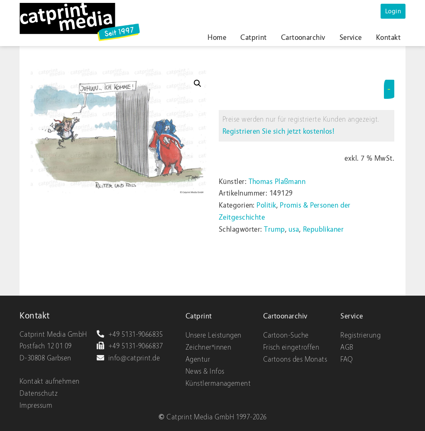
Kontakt (388, 37)
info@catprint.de (128, 358)
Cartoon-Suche (286, 335)
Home (217, 37)
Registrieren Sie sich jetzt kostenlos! (278, 131)
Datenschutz (39, 393)
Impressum (36, 405)
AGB (346, 347)
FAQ (346, 359)
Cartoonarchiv (303, 37)
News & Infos (205, 371)
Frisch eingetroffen (291, 347)
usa (293, 229)
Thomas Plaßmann (277, 181)
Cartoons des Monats (295, 359)
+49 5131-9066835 (129, 334)
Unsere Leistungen (214, 335)
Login (393, 11)
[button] (197, 83)
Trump (274, 229)
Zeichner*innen (208, 347)
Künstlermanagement (218, 383)
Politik (266, 205)
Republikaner (323, 229)
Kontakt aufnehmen (50, 381)
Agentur (198, 359)
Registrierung (360, 335)
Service (351, 37)
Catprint (253, 37)
